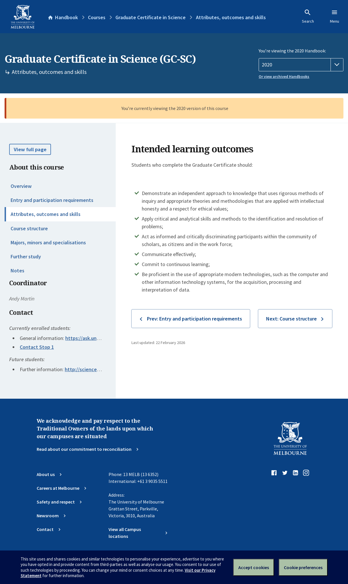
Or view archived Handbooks (284, 76)
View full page (30, 149)
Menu (334, 16)
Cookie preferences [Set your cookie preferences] (303, 567)
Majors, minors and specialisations (48, 242)
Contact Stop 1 (37, 347)
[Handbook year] (301, 64)
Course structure (29, 228)
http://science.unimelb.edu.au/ (99, 369)
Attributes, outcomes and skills (45, 214)
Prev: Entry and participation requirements (194, 318)
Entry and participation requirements (52, 200)
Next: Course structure (291, 318)
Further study (26, 256)
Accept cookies (253, 567)
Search (308, 16)
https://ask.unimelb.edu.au (95, 338)
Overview (21, 186)
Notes (17, 270)
